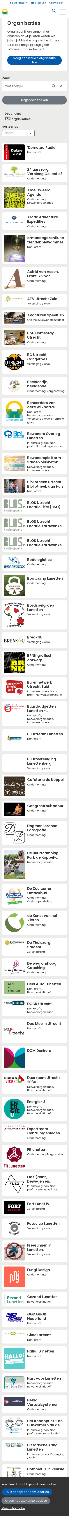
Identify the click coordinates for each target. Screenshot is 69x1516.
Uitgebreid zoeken (34, 100)
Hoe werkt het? (17, 3)
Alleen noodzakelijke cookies (26, 1501)
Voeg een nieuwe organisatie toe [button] (34, 60)
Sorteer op (10, 126)
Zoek (6, 78)
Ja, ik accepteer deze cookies (27, 1492)
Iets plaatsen (38, 3)
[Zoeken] (53, 10)
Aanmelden (56, 3)
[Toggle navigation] (62, 12)
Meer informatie (13, 1508)
